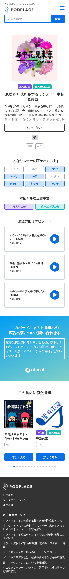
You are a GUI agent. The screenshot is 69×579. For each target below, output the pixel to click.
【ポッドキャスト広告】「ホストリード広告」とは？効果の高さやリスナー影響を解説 (34, 527)
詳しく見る (19, 457)
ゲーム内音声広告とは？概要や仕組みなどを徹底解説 (34, 557)
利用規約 (8, 495)
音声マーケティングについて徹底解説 (25, 562)
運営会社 (8, 505)
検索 (57, 19)
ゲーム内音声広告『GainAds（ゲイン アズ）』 (30, 552)
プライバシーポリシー (16, 500)
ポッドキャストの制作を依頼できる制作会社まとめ (32, 520)
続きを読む (34, 128)
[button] (14, 466)
